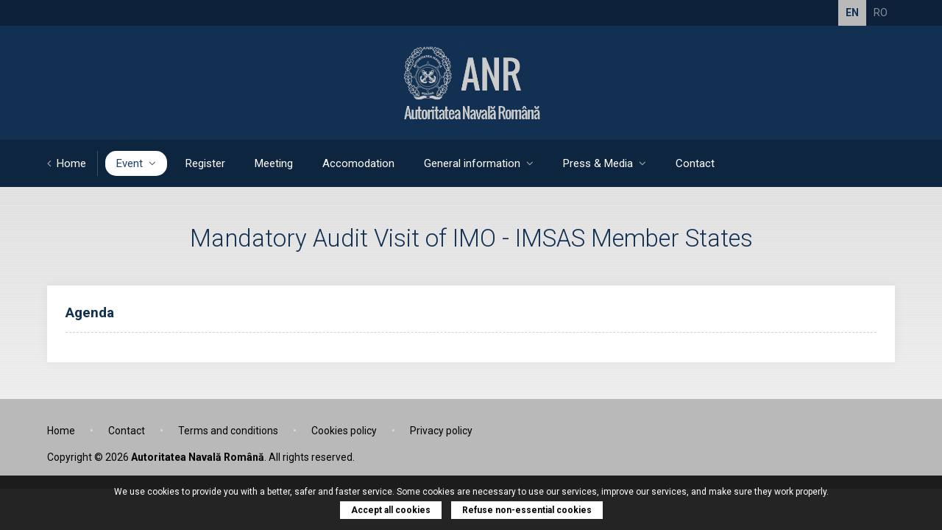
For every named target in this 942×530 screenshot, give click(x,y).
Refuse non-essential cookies (527, 510)
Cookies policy (344, 431)
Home (66, 163)
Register (205, 163)
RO (881, 12)
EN (852, 12)
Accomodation (358, 163)
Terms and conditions (228, 431)
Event (136, 163)
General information (479, 163)
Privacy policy (441, 431)
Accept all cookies (391, 510)
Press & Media (604, 163)
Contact (695, 163)
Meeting (274, 163)
